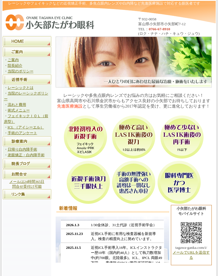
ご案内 (13, 60)
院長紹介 (15, 65)
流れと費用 (17, 104)
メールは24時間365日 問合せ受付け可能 (27, 184)
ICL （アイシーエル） (26, 127)
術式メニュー (19, 110)
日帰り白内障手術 (22, 149)
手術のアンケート (22, 133)
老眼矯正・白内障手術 (26, 155)
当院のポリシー (20, 71)
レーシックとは (20, 87)
